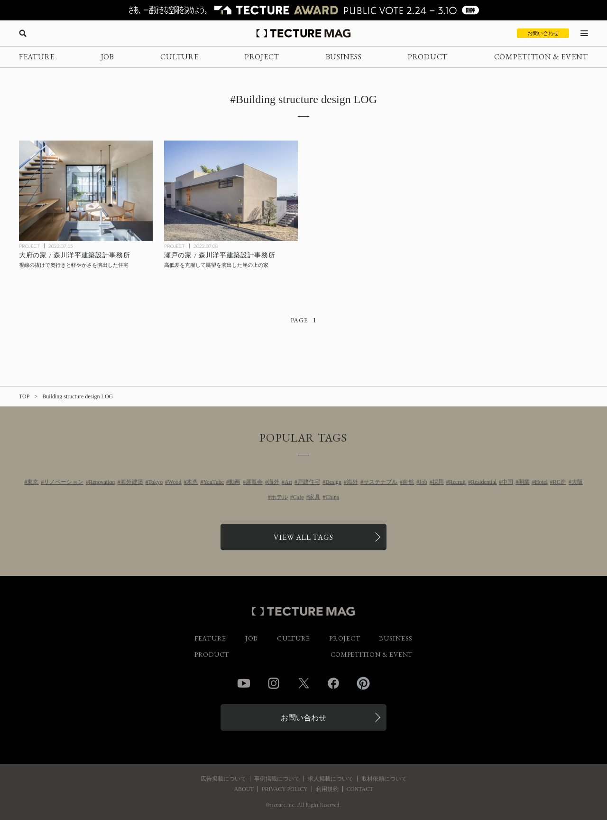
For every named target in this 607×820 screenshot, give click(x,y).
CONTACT (360, 789)
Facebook (333, 683)
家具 (314, 497)
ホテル (279, 497)
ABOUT (243, 789)
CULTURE (179, 57)
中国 (507, 482)
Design (333, 482)
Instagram (273, 683)
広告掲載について (223, 779)
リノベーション (63, 482)
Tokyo (155, 482)
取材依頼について (384, 779)
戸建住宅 (308, 482)
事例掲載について (277, 779)
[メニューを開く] (584, 33)
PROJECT (262, 57)
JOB (107, 57)
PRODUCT (428, 57)
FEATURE (37, 57)
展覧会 (254, 482)
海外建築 (131, 482)
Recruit (457, 482)
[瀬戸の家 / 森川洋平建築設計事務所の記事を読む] (231, 191)
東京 (32, 482)
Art (288, 482)
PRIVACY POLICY (285, 789)
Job (423, 482)
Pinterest (363, 683)
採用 (438, 482)
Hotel (541, 482)
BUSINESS (344, 57)
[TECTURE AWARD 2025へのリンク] (303, 10)
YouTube (213, 482)
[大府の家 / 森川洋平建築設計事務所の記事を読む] (86, 191)
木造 (192, 482)
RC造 (559, 482)
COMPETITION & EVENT (541, 57)
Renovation (102, 482)
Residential (484, 482)
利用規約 (327, 789)
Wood (174, 482)
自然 (408, 482)
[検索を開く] (23, 33)
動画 (234, 482)
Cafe (298, 497)
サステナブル (380, 482)
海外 (273, 482)
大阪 (577, 482)
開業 (524, 482)
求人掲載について (330, 779)
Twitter (303, 683)
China (332, 497)
